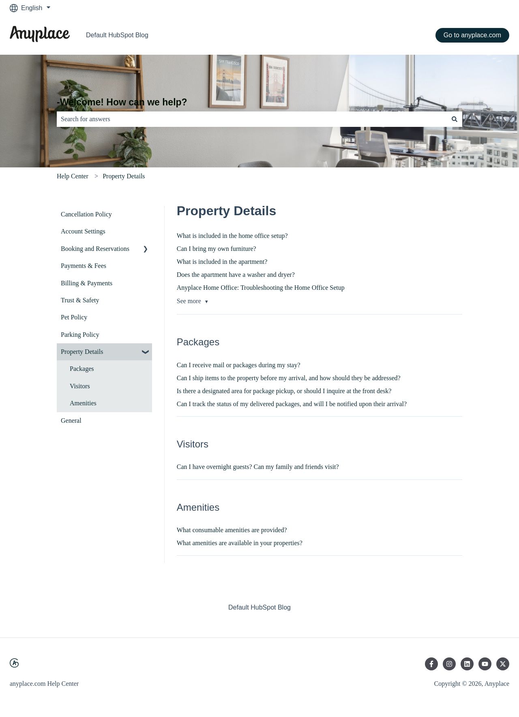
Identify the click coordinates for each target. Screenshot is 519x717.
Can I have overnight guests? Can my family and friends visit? (258, 466)
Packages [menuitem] (82, 368)
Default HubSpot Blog (117, 35)
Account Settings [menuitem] (83, 231)
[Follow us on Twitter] (502, 663)
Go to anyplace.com (472, 35)
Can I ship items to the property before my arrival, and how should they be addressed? (289, 378)
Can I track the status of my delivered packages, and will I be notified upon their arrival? (292, 403)
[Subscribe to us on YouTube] (484, 663)
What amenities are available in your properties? (239, 542)
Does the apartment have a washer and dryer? (236, 274)
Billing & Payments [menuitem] (86, 283)
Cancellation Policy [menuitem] (86, 214)
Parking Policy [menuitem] (80, 334)
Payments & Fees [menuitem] (83, 265)
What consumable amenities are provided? (232, 530)
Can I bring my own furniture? (216, 248)
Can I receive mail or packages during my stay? (238, 365)
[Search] (454, 119)
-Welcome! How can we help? (122, 102)
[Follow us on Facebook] (431, 663)
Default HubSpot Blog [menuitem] (259, 607)
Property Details (124, 176)
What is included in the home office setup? (232, 235)
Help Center (72, 176)
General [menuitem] (71, 420)
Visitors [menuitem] (80, 386)
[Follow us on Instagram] (449, 663)
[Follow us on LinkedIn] (467, 663)
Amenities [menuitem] (83, 403)
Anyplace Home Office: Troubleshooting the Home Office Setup (261, 287)
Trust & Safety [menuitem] (80, 300)
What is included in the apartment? (222, 261)
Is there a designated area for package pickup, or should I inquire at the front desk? (284, 390)
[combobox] (252, 119)
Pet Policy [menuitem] (74, 317)
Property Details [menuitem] (82, 351)
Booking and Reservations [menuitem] (95, 248)
